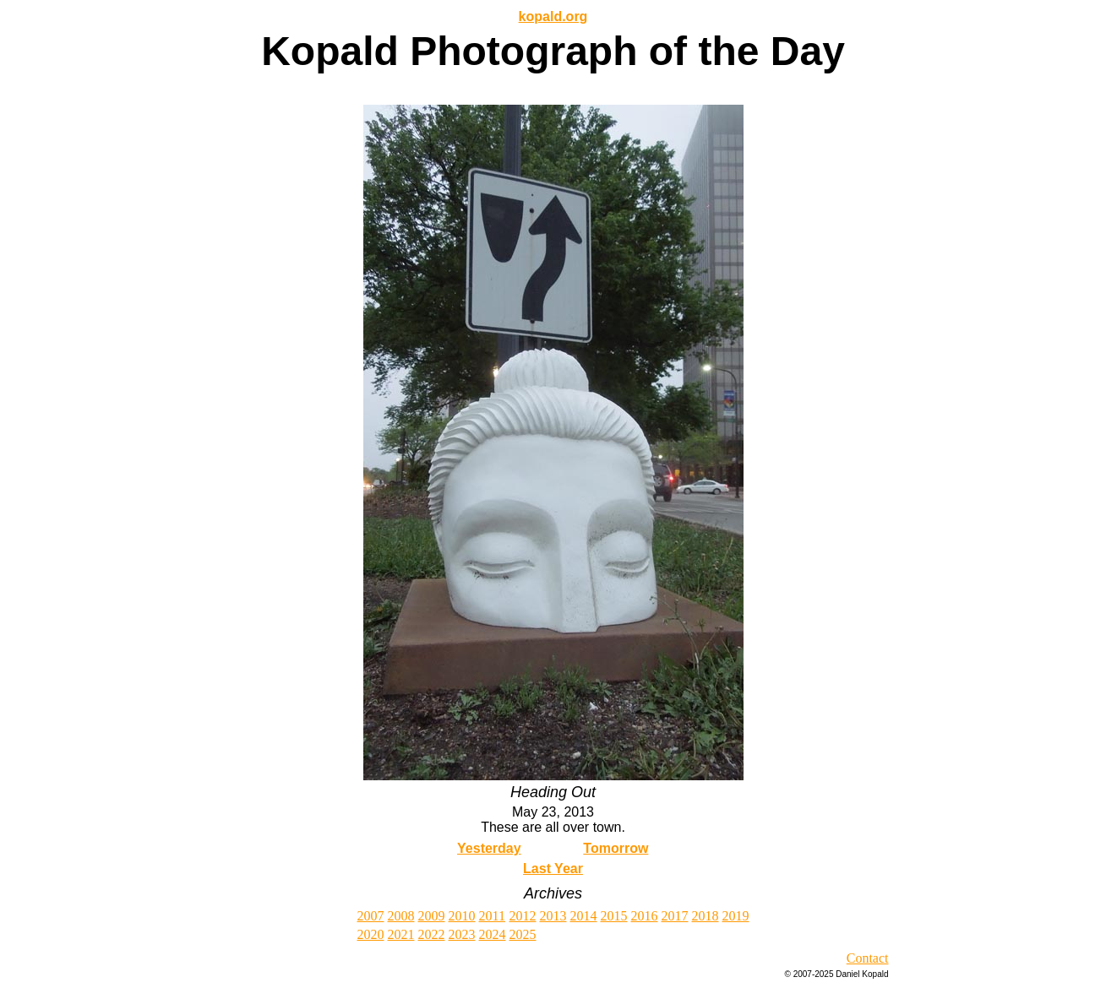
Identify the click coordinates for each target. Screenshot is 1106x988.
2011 (492, 916)
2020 (370, 934)
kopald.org (553, 16)
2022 (431, 934)
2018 (705, 916)
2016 (644, 916)
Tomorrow (615, 848)
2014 (583, 916)
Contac (866, 958)
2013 (553, 916)
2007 (370, 916)
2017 (675, 916)
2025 (523, 934)
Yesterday (489, 848)
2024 (492, 934)
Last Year (553, 868)
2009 (431, 916)
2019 (735, 916)
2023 (462, 934)
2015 (614, 916)
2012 (523, 916)
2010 (462, 916)
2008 (401, 916)
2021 (401, 934)
